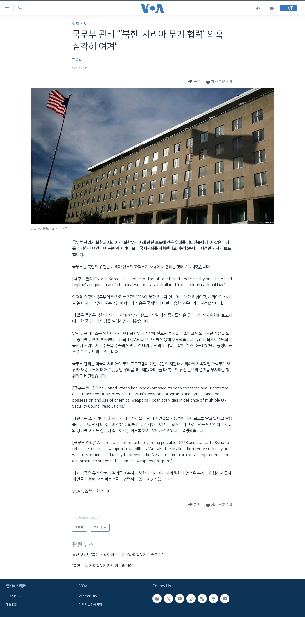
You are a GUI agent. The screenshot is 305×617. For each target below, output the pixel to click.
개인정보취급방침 (90, 604)
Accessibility (88, 596)
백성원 (76, 59)
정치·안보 (79, 24)
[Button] (194, 81)
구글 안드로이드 (16, 596)
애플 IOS (11, 604)
